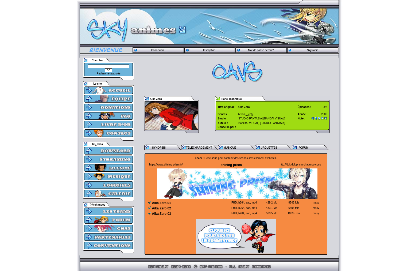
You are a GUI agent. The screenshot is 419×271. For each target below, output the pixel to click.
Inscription (209, 50)
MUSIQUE (230, 147)
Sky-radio (312, 50)
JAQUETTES (269, 147)
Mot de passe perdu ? (261, 50)
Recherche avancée (109, 73)
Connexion (157, 50)
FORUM (303, 147)
